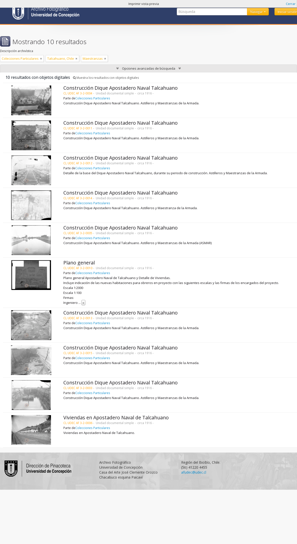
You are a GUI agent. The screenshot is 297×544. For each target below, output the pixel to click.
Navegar (256, 11)
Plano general (79, 262)
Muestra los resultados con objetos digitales (106, 78)
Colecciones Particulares (92, 98)
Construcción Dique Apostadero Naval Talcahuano (120, 88)
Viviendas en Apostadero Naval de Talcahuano (116, 417)
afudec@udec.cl (193, 472)
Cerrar (291, 3)
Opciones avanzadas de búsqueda (148, 68)
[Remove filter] (41, 58)
